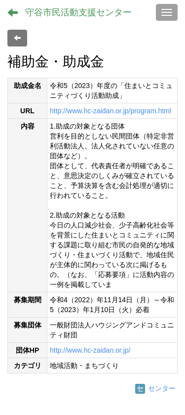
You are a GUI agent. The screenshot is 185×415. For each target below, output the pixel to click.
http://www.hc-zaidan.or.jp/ (90, 350)
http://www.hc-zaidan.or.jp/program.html (110, 111)
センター (155, 388)
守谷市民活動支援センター (78, 12)
